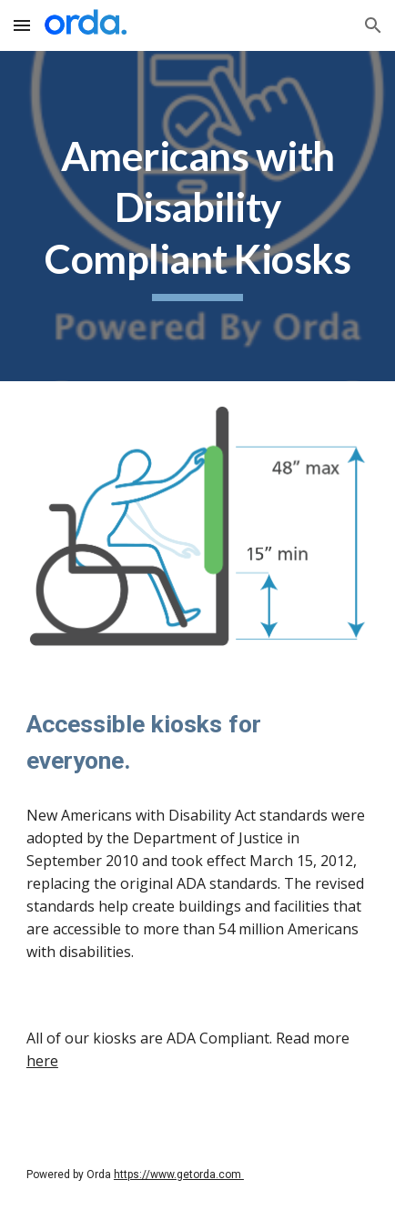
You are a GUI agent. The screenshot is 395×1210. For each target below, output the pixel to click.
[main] (197, 216)
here (42, 1061)
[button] (22, 25)
